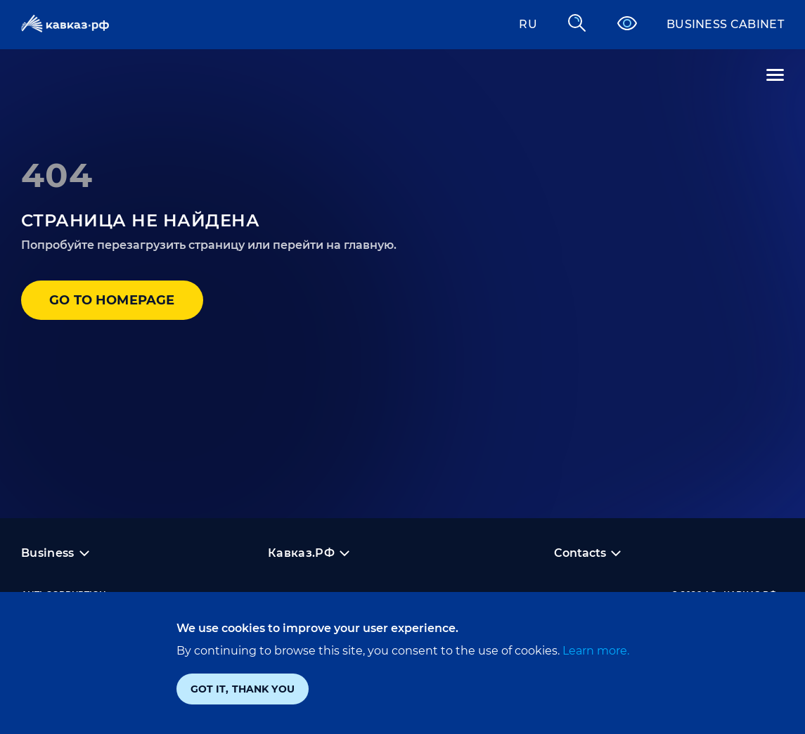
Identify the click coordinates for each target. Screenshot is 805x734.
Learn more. (594, 650)
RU (528, 24)
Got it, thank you (243, 689)
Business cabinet (725, 24)
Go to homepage (112, 300)
